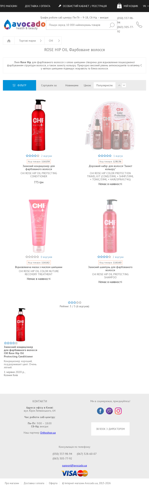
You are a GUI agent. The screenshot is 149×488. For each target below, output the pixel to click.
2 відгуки (46, 155)
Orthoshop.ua (48, 432)
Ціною (87, 85)
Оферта (53, 483)
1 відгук (118, 155)
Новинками (71, 85)
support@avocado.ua (74, 465)
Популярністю (104, 85)
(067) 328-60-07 (87, 454)
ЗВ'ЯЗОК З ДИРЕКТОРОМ (110, 429)
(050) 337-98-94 (62, 454)
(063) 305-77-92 (62, 458)
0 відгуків (46, 256)
